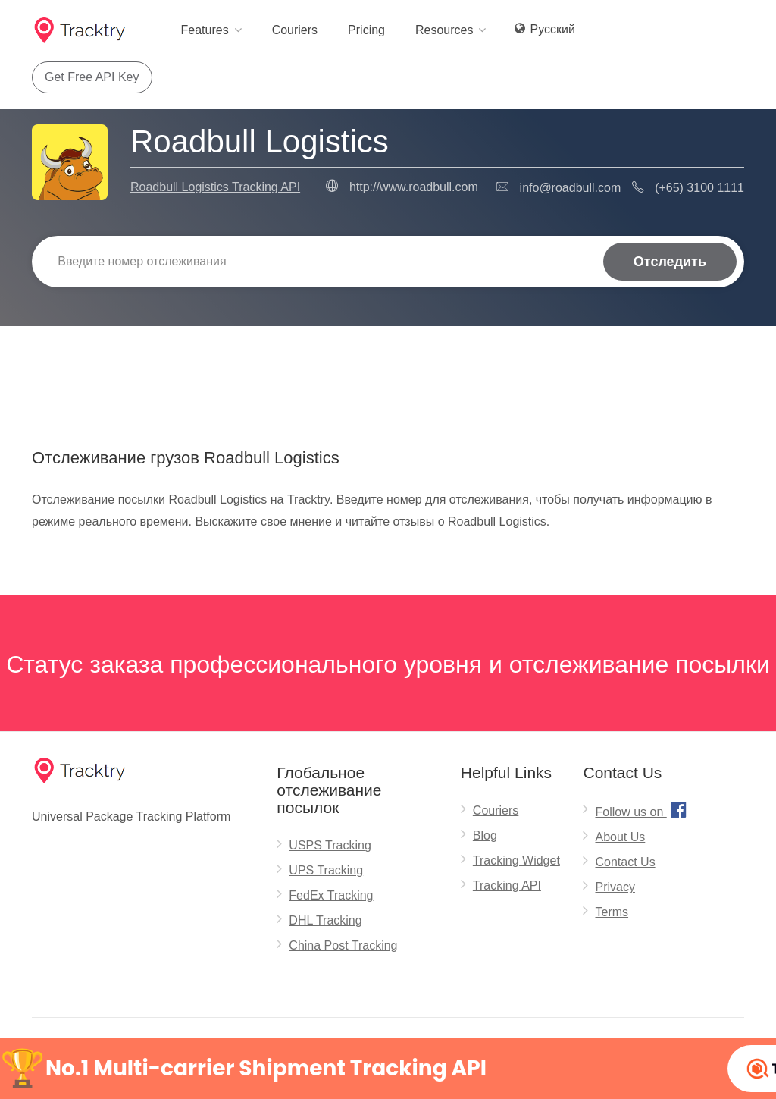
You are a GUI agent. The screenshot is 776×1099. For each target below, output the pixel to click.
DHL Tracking (325, 920)
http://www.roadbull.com (413, 187)
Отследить (670, 261)
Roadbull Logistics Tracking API (215, 187)
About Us (620, 837)
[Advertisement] (388, 365)
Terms (611, 912)
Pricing (366, 30)
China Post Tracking (343, 945)
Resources (444, 30)
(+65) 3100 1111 (699, 187)
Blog (485, 835)
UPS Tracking (326, 870)
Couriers (295, 30)
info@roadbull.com (570, 187)
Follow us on (642, 809)
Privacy (614, 887)
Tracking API (507, 885)
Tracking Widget (516, 860)
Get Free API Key (92, 77)
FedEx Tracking (331, 895)
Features (204, 30)
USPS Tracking (330, 845)
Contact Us (625, 862)
